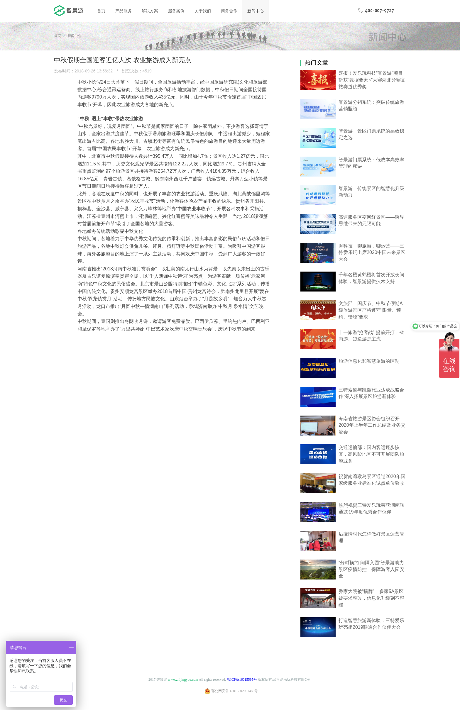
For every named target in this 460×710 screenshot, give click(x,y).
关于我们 (203, 11)
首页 (101, 11)
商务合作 (229, 11)
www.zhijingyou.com (183, 679)
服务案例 (176, 11)
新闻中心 (255, 11)
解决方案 (150, 11)
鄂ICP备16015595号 (242, 679)
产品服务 (123, 11)
